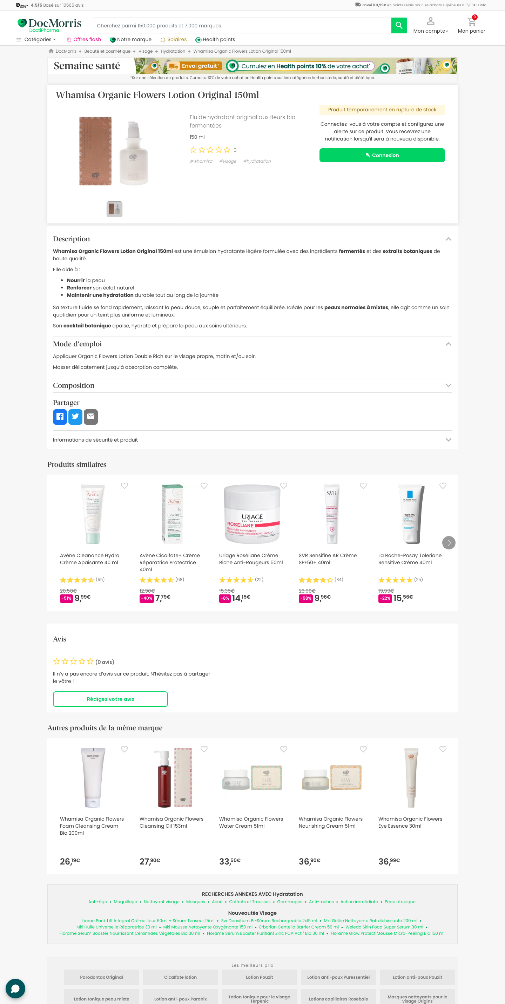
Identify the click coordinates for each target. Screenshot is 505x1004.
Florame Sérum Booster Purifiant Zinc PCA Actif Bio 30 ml (265, 934)
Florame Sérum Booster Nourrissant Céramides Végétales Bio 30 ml (130, 934)
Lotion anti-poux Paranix (180, 999)
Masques (195, 902)
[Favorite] (124, 485)
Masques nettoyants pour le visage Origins (417, 999)
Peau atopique (400, 902)
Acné (217, 902)
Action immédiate (359, 902)
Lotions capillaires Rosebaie (338, 999)
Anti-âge (97, 902)
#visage (227, 161)
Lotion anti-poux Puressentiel (338, 978)
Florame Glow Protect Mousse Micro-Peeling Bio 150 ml (387, 934)
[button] (431, 24)
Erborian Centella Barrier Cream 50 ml (299, 927)
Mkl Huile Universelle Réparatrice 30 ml (116, 927)
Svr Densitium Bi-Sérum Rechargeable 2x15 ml (269, 921)
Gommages (290, 902)
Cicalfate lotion (180, 978)
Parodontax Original (101, 978)
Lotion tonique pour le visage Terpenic (259, 999)
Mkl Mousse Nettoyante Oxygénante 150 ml (207, 927)
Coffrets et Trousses (250, 902)
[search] (399, 25)
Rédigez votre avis (110, 699)
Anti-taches (321, 902)
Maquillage (125, 902)
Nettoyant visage (162, 902)
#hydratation (257, 161)
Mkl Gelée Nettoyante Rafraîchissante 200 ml (371, 921)
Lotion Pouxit (259, 978)
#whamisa (201, 161)
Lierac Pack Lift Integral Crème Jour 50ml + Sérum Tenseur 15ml (148, 921)
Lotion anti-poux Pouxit (417, 978)
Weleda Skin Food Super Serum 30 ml (384, 927)
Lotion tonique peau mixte (101, 999)
